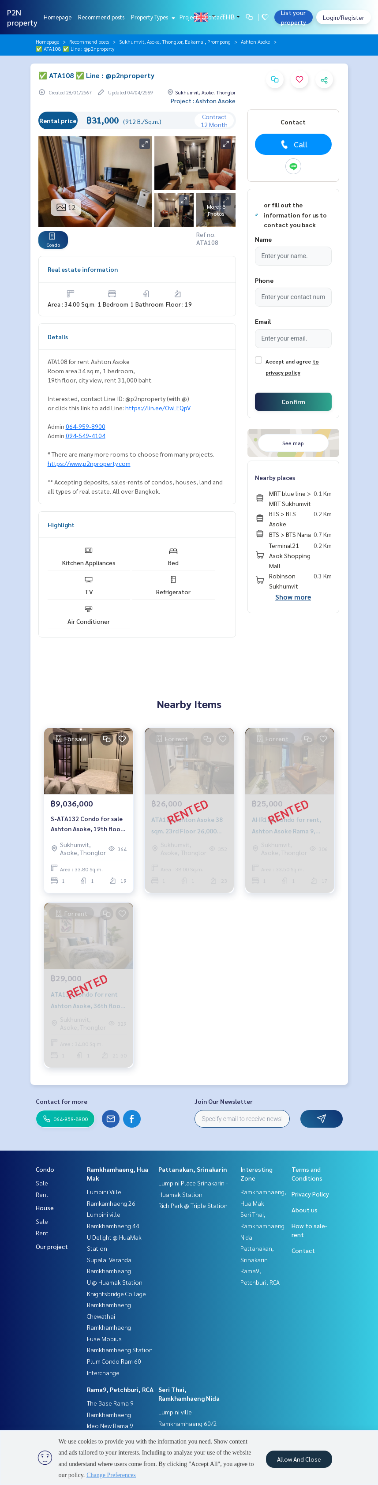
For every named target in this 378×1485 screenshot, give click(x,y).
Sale (42, 1183)
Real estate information (83, 269)
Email (263, 321)
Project (189, 17)
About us (305, 1210)
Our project (52, 1246)
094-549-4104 (85, 435)
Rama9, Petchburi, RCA (120, 1389)
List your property (293, 17)
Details (58, 337)
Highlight (61, 525)
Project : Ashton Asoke (203, 101)
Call (293, 144)
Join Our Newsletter (224, 1101)
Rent (42, 1194)
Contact (215, 17)
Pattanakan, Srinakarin (192, 1169)
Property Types (152, 17)
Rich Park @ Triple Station (193, 1205)
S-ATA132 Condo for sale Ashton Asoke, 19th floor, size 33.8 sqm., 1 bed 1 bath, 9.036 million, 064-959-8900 (87, 823)
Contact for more (61, 1101)
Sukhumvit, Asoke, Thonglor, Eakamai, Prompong (175, 41)
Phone (264, 280)
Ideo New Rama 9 (110, 1425)
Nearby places (275, 477)
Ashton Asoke (255, 41)
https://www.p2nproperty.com (89, 463)
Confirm (293, 401)
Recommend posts (101, 17)
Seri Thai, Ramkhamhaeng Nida (262, 1225)
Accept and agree (288, 361)
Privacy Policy (310, 1194)
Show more (293, 596)
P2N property (22, 17)
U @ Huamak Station (114, 1282)
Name (263, 239)
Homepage (57, 17)
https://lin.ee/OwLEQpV (158, 408)
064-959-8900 (85, 426)
